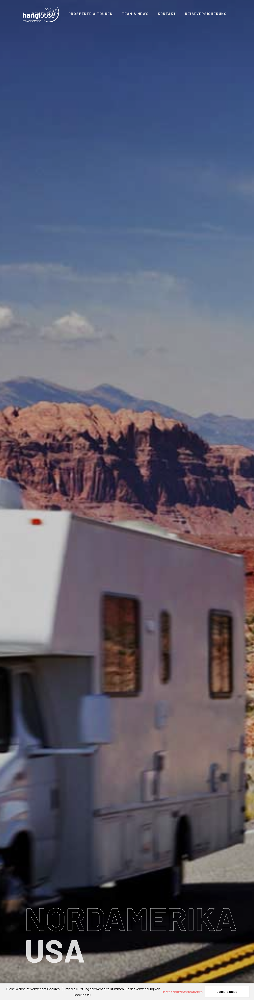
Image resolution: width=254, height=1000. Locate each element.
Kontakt (167, 14)
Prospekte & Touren (90, 14)
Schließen (227, 992)
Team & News (135, 14)
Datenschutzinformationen (182, 992)
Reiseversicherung (206, 14)
